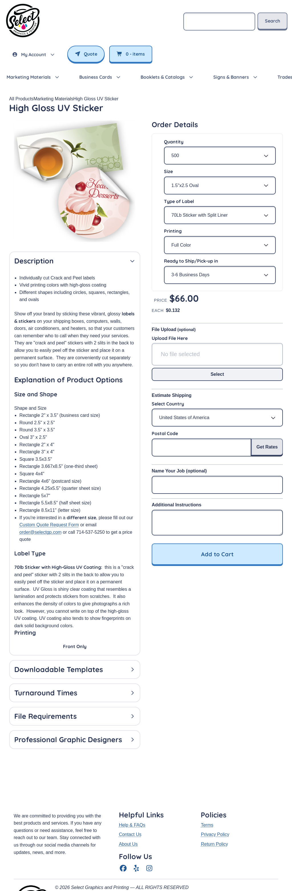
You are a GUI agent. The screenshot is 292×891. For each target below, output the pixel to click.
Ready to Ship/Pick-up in (191, 261)
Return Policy (214, 803)
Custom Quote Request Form (49, 524)
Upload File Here (170, 338)
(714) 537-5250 (70, 860)
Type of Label (179, 201)
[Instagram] (149, 827)
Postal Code (165, 433)
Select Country (168, 404)
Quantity (173, 142)
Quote (86, 54)
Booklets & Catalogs (163, 77)
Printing (173, 231)
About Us (128, 803)
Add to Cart (217, 554)
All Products (21, 98)
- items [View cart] (131, 54)
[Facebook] (123, 827)
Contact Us (130, 793)
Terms (207, 784)
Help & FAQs (132, 784)
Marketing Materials (53, 98)
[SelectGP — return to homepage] (23, 37)
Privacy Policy (215, 793)
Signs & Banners (231, 77)
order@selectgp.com (40, 532)
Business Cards (95, 77)
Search (272, 21)
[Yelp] (136, 827)
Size (168, 171)
